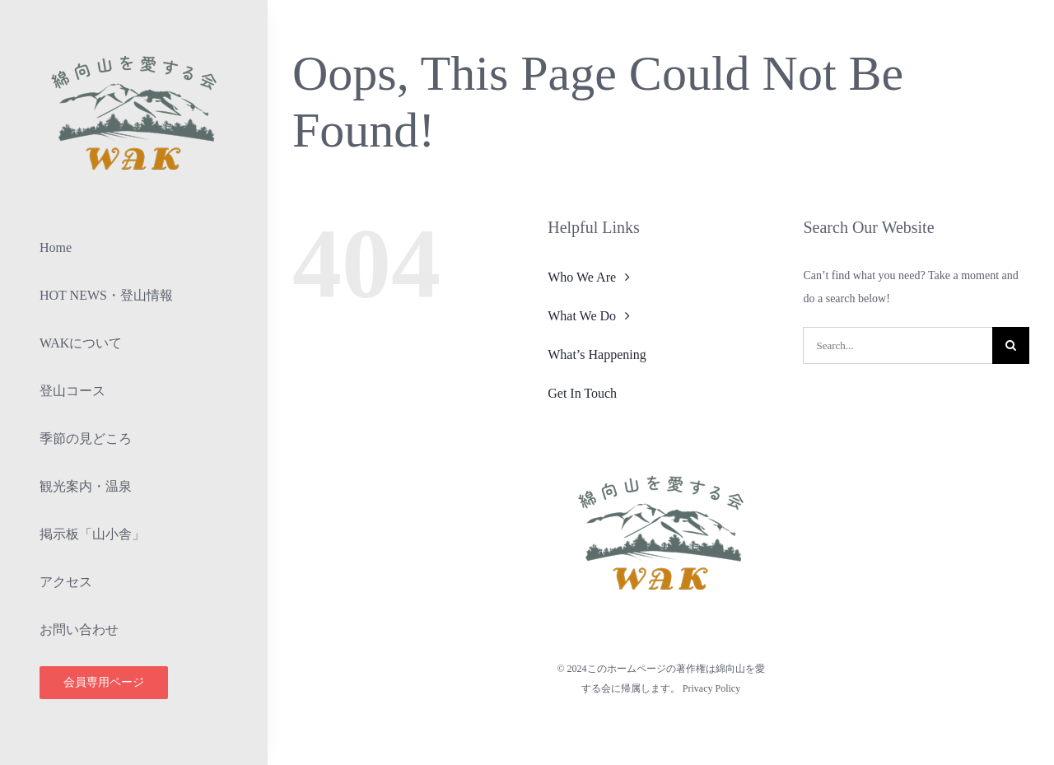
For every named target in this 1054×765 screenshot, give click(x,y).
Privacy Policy (711, 688)
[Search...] (897, 345)
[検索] (1010, 345)
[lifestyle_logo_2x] (134, 55)
